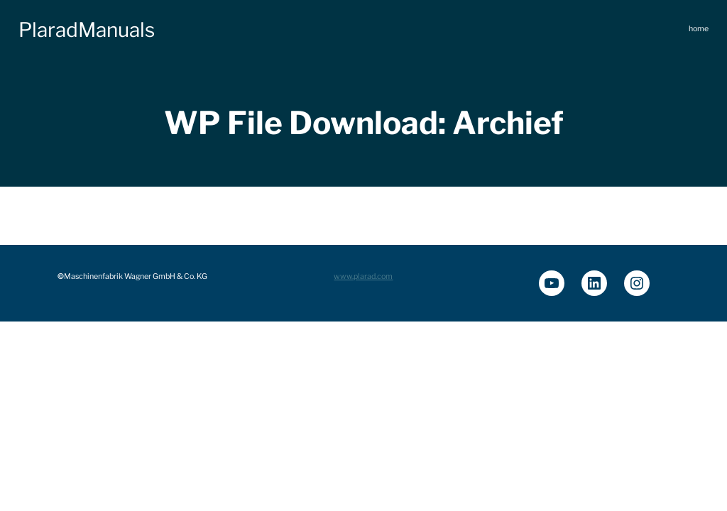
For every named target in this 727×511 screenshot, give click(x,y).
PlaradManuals (86, 30)
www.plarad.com (363, 276)
